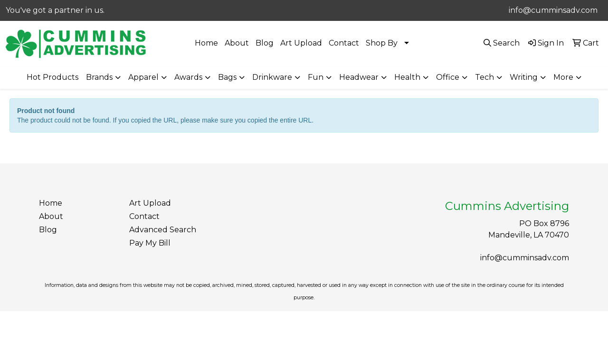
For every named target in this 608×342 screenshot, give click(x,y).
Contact (344, 43)
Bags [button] (227, 77)
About (237, 43)
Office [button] (447, 77)
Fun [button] (315, 77)
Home (206, 43)
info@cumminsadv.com (553, 10)
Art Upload (301, 43)
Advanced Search (162, 229)
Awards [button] (188, 77)
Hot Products (52, 77)
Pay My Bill (150, 242)
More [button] (563, 77)
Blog (265, 43)
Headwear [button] (359, 77)
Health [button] (407, 77)
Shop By (382, 43)
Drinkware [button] (272, 77)
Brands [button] (99, 77)
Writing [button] (524, 77)
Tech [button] (484, 77)
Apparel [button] (143, 77)
